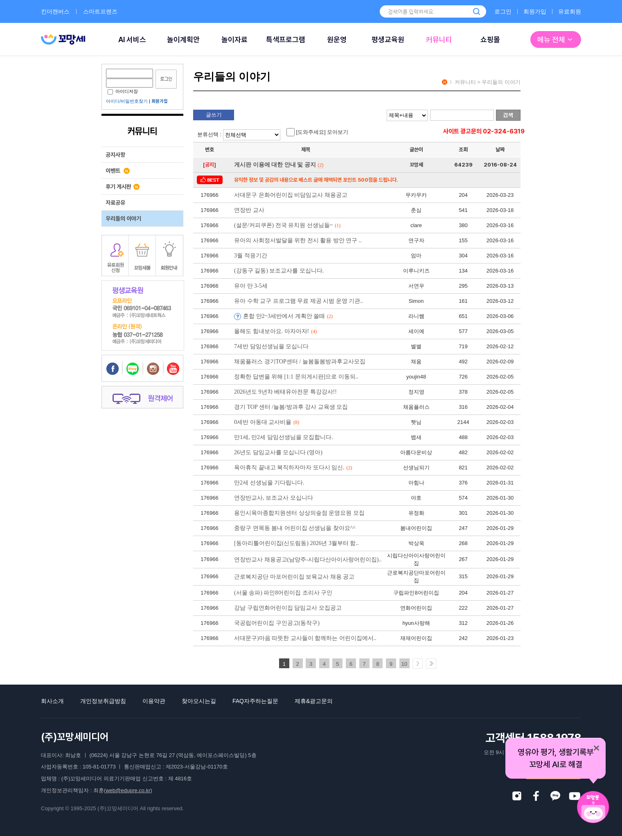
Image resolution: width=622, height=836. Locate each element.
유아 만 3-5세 (251, 286)
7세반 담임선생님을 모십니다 (271, 346)
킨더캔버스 (55, 11)
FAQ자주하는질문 (255, 701)
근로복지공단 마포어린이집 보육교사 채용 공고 (294, 577)
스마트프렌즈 (100, 11)
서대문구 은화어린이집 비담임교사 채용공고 (290, 195)
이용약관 (153, 701)
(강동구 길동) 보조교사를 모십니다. (279, 271)
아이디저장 (123, 91)
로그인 (503, 11)
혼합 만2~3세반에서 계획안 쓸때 (288, 316)
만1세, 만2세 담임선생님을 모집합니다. (283, 437)
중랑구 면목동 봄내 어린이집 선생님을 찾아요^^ (295, 528)
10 (404, 664)
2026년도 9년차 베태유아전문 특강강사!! (285, 392)
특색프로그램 (285, 39)
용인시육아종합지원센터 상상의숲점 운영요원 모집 (299, 513)
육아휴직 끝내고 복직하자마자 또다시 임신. (293, 467)
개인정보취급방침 (103, 701)
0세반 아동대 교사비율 (266, 422)
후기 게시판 (123, 186)
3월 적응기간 (250, 255)
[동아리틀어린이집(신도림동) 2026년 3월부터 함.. (296, 543)
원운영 (337, 39)
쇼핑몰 (490, 39)
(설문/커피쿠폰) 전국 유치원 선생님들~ (287, 225)
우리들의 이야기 (123, 218)
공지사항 (115, 154)
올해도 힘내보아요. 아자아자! (275, 331)
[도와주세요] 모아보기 (317, 132)
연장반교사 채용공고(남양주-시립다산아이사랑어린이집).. (308, 560)
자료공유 (115, 202)
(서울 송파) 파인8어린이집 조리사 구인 (283, 593)
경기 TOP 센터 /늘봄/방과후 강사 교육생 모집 (291, 407)
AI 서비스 (132, 39)
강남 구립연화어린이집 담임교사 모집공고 (288, 608)
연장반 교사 (249, 210)
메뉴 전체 (555, 39)
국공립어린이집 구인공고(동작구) (277, 623)
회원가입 (534, 11)
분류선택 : (240, 134)
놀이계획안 (183, 39)
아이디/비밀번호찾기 (127, 101)
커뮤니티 (439, 39)
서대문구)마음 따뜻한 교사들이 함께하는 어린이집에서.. (305, 638)
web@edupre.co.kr (128, 790)
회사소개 (52, 701)
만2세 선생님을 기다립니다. (269, 483)
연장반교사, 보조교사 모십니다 (273, 498)
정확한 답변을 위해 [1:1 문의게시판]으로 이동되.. (296, 377)
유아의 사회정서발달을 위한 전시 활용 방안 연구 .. (298, 240)
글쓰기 (214, 115)
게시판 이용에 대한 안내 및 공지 (279, 165)
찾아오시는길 (199, 701)
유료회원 (569, 11)
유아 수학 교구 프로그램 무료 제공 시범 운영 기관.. (298, 301)
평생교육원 (388, 39)
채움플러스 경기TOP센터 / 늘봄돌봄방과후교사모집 (299, 361)
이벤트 (118, 170)
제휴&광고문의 (314, 701)
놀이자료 (234, 39)
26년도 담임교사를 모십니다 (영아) (278, 452)
